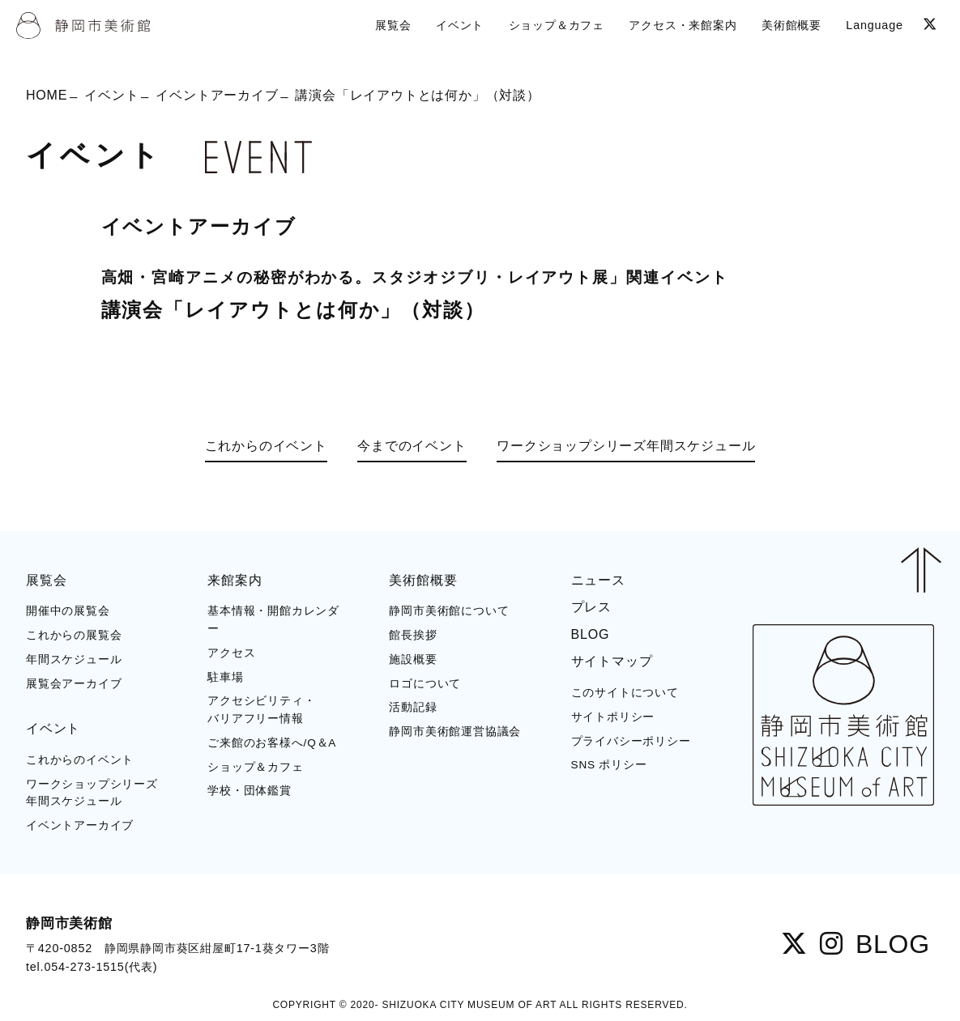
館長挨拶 (413, 635)
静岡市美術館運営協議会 (455, 731)
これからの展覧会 (74, 635)
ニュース (598, 580)
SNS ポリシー (609, 765)
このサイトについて (625, 693)
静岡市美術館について (449, 611)
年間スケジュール (74, 659)
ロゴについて (425, 684)
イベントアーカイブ (217, 94)
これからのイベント (266, 446)
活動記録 (413, 707)
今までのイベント (411, 446)
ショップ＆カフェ (255, 767)
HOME (46, 94)
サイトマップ (612, 661)
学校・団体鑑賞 (249, 791)
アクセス (231, 653)
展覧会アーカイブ (74, 684)
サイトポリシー (613, 717)
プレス (591, 607)
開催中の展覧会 (68, 611)
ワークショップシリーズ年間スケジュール (626, 446)
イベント (111, 94)
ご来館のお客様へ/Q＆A (271, 743)
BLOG (590, 634)
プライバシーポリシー (631, 741)
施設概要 (413, 659)
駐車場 (225, 677)
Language (874, 25)
